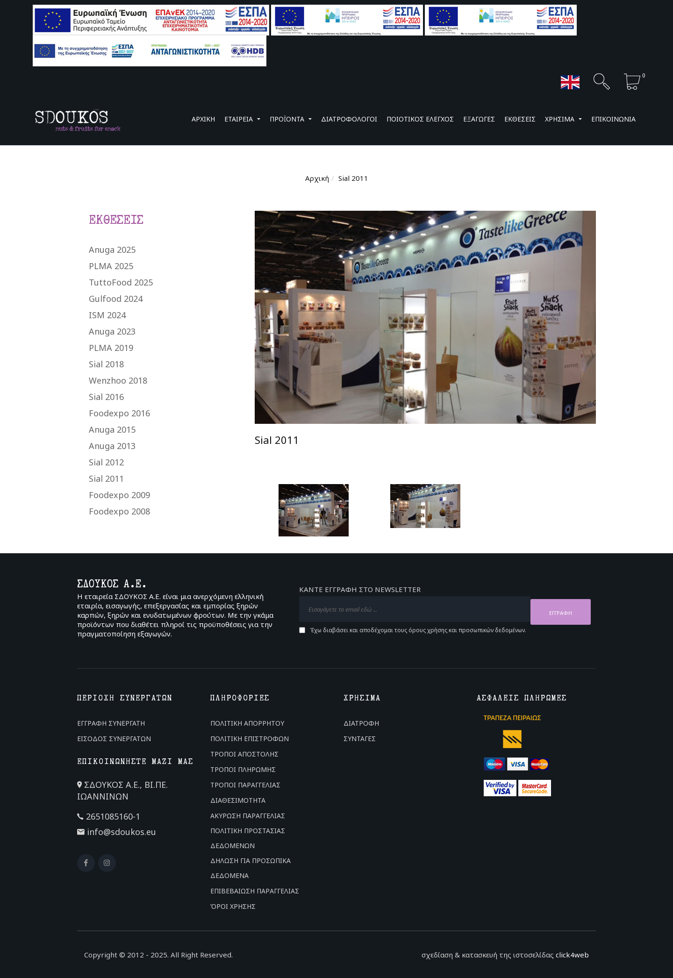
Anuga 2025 (112, 249)
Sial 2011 (106, 478)
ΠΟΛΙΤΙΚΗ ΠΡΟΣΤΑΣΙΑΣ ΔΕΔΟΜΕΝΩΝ (247, 838)
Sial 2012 (106, 462)
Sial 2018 (106, 364)
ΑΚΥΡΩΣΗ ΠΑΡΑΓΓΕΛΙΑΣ (247, 815)
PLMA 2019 (111, 347)
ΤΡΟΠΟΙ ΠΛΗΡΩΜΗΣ (243, 769)
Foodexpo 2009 (119, 495)
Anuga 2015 (112, 429)
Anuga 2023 (112, 331)
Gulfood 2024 (116, 298)
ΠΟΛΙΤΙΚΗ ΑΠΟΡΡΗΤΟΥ (247, 723)
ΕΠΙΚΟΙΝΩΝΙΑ (613, 118)
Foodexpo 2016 (119, 413)
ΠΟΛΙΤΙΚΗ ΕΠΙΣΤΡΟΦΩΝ (249, 738)
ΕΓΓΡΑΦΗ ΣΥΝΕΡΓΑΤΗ (111, 723)
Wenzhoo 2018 (118, 380)
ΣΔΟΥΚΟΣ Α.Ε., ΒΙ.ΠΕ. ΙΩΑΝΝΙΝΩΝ (122, 790)
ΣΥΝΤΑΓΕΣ (360, 738)
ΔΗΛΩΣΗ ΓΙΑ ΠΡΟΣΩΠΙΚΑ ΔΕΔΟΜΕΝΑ (250, 868)
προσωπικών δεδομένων (491, 627)
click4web (572, 954)
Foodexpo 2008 (119, 511)
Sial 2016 (106, 396)
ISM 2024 (107, 315)
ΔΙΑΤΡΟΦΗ (361, 723)
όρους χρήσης (427, 627)
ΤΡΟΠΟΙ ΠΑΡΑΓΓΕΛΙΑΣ (245, 784)
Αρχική (317, 178)
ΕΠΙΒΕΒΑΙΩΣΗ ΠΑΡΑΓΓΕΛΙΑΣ (254, 890)
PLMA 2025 (111, 266)
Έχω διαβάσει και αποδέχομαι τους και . (418, 627)
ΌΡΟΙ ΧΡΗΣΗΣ (233, 906)
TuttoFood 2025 (121, 282)
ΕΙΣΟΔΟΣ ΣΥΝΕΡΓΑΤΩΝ (114, 738)
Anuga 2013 (112, 445)
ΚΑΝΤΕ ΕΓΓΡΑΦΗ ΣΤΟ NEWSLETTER (360, 591)
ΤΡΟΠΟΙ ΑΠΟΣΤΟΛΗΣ (244, 754)
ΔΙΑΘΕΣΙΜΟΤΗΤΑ (237, 800)
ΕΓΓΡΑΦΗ (560, 610)
